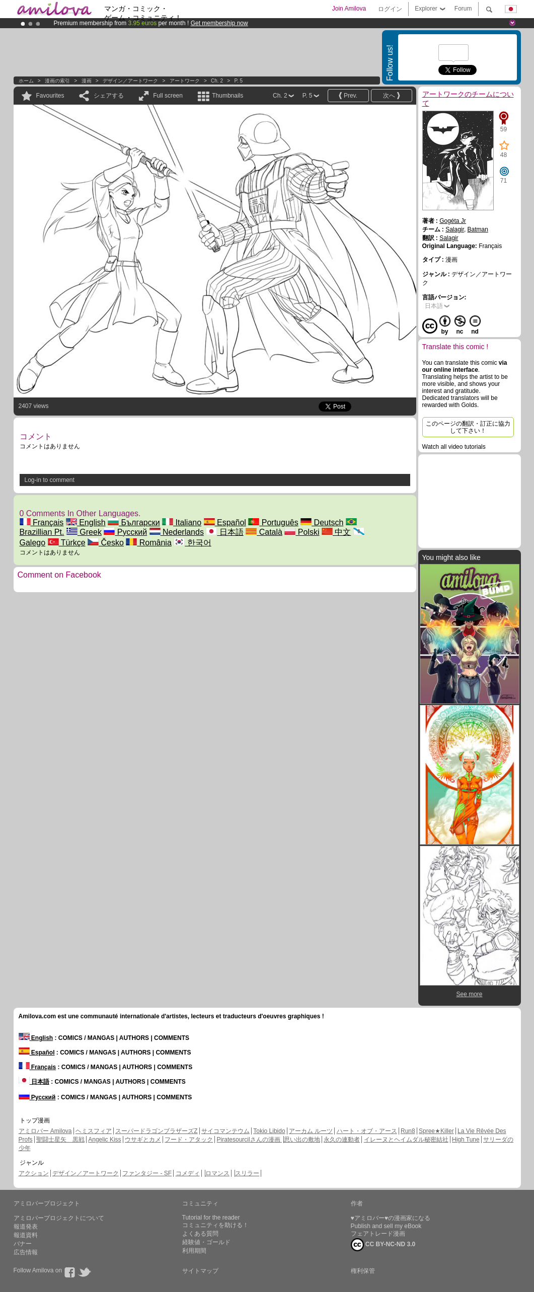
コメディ (188, 1173)
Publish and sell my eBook (386, 1226)
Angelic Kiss (104, 1139)
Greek (84, 532)
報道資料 (26, 1235)
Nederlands (176, 532)
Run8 (408, 1131)
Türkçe (67, 542)
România (148, 542)
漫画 (87, 81)
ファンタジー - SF (147, 1173)
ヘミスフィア (93, 1131)
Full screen (168, 95)
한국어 (192, 542)
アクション (34, 1173)
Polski (301, 532)
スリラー (247, 1173)
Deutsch (321, 522)
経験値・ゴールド (206, 1242)
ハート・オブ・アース (367, 1131)
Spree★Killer (436, 1131)
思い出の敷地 (302, 1139)
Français (42, 522)
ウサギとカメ (143, 1139)
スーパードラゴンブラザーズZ (156, 1131)
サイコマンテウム (225, 1131)
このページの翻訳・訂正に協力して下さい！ (468, 427)
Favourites (50, 95)
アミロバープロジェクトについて (59, 1218)
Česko (106, 542)
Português (273, 522)
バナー (23, 1243)
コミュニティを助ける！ (215, 1225)
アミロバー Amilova (45, 1131)
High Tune (466, 1139)
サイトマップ (200, 1270)
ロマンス (217, 1173)
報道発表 (26, 1226)
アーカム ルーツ (311, 1131)
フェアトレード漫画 (378, 1233)
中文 (336, 532)
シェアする (109, 95)
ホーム (26, 81)
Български (134, 522)
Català (264, 532)
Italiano (181, 522)
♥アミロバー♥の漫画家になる (390, 1218)
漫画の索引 (57, 81)
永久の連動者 (342, 1139)
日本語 (224, 532)
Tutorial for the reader (211, 1217)
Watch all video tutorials (454, 446)
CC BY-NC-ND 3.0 (383, 1244)
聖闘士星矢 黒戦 (60, 1139)
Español (225, 522)
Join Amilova (349, 8)
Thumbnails (227, 95)
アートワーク (185, 81)
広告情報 (26, 1252)
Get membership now (219, 23)
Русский (125, 532)
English (86, 522)
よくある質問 (200, 1233)
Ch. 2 (217, 81)
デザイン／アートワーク (130, 81)
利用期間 (194, 1250)
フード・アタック (189, 1139)
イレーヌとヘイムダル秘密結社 (406, 1139)
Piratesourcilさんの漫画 (249, 1139)
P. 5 (239, 81)
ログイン (390, 9)
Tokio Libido (269, 1131)
